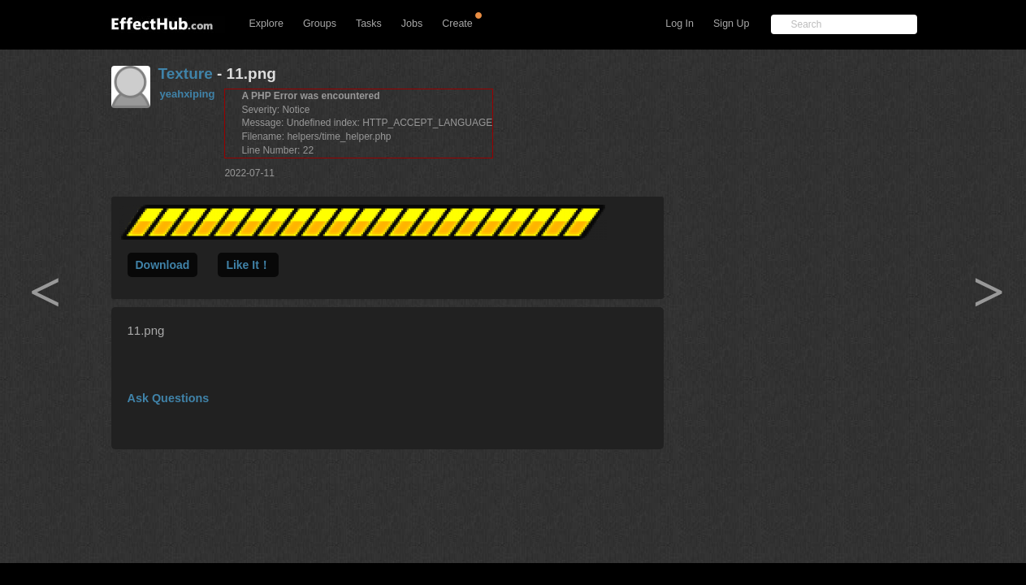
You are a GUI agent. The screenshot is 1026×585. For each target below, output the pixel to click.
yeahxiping (187, 94)
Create (457, 23)
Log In (679, 23)
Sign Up (731, 23)
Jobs (411, 23)
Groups (319, 23)
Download (163, 264)
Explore (266, 23)
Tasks (369, 23)
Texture (185, 73)
